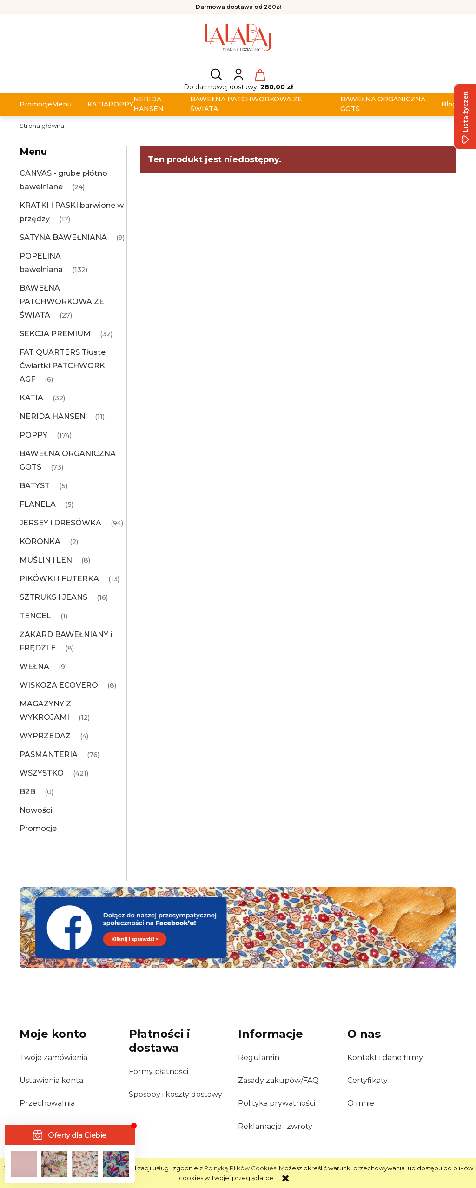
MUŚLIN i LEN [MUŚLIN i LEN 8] (46, 560)
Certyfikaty (367, 1080)
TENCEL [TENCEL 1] (35, 615)
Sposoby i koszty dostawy (175, 1094)
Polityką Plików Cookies (240, 1168)
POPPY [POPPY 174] (33, 435)
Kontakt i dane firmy (385, 1057)
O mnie (360, 1103)
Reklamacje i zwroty (275, 1126)
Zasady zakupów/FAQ (278, 1080)
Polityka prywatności (276, 1103)
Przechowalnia (47, 1103)
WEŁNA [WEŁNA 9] (34, 666)
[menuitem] (36, 104)
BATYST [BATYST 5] (35, 485)
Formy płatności (158, 1071)
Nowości (36, 810)
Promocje (38, 828)
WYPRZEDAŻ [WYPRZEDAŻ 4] (45, 735)
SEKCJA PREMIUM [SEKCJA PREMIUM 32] (55, 333)
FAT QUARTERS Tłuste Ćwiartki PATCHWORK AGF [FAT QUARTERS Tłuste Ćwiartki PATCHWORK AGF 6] (63, 366)
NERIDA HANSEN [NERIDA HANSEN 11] (53, 416)
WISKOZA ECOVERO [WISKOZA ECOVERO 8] (59, 685)
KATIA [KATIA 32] (31, 397)
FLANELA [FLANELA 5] (38, 504)
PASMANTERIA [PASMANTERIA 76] (49, 754)
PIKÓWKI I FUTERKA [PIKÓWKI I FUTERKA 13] (59, 578)
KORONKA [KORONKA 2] (40, 541)
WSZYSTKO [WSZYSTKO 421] (42, 773)
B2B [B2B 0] (27, 791)
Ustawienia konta (51, 1080)
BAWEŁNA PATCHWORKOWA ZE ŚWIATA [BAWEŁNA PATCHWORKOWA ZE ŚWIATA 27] (62, 301)
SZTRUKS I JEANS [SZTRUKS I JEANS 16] (53, 597)
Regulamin (258, 1057)
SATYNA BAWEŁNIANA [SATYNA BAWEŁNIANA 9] (63, 237)
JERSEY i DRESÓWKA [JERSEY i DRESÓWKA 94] (60, 522)
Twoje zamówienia (53, 1057)
